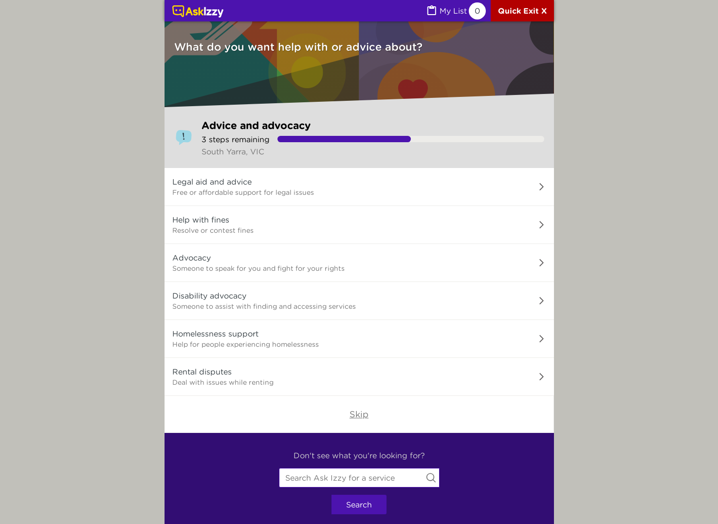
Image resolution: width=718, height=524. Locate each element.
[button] (359, 187)
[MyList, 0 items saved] (455, 10)
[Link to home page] (197, 12)
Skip (359, 414)
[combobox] (359, 477)
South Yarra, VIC (233, 151)
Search (359, 504)
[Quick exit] (522, 11)
